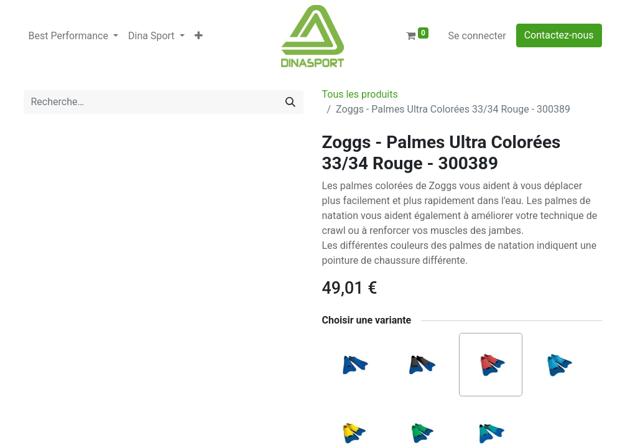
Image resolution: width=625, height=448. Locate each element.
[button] (199, 36)
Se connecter (477, 36)
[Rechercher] (290, 102)
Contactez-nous (559, 35)
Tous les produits (360, 94)
